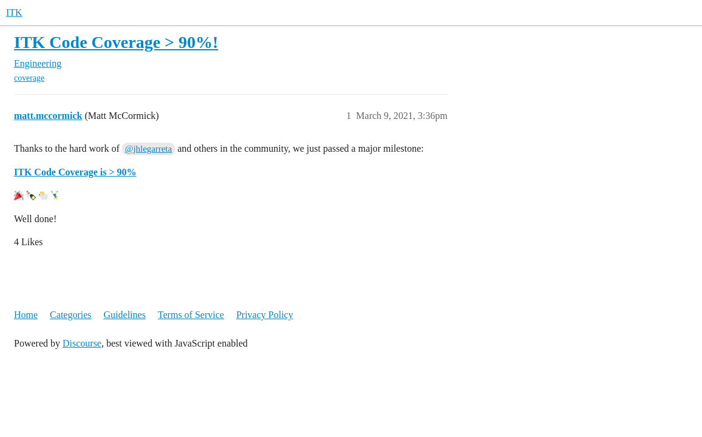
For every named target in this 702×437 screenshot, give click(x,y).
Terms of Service (191, 315)
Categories (70, 315)
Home (26, 315)
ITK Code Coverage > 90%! (116, 42)
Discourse (82, 343)
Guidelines (125, 315)
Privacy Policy (264, 315)
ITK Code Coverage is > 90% (75, 172)
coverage (29, 78)
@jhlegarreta (148, 149)
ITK (14, 12)
